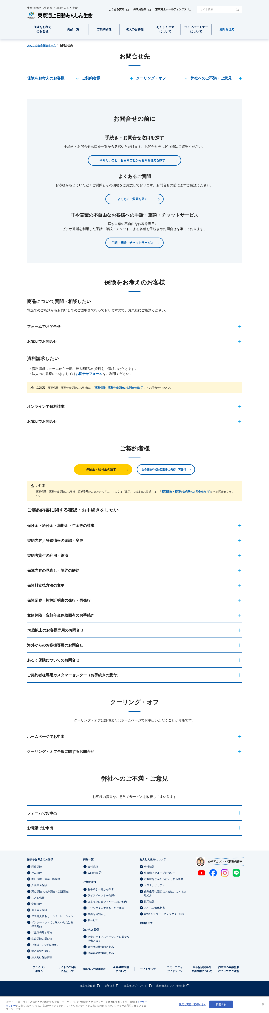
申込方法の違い (40, 951)
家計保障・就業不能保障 (45, 878)
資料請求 (93, 866)
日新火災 (109, 985)
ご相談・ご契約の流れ (44, 944)
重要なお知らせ (97, 914)
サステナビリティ (154, 885)
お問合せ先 (146, 923)
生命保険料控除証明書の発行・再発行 (164, 469)
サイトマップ (148, 969)
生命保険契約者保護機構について (201, 969)
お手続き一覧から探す (101, 889)
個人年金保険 (39, 910)
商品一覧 (88, 859)
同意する (221, 1004)
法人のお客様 (91, 929)
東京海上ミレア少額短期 (170, 985)
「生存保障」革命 (41, 932)
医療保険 (36, 866)
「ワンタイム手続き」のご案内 (106, 907)
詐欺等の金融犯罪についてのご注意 (228, 969)
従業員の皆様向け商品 (101, 953)
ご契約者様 (91, 78)
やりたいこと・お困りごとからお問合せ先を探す (132, 160)
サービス (93, 920)
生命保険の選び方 (41, 938)
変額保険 (36, 903)
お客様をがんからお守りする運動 (163, 878)
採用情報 (149, 901)
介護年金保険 (39, 885)
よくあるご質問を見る (132, 199)
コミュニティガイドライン (175, 969)
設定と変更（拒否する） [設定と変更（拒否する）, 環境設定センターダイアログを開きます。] (192, 1004)
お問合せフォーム (89, 374)
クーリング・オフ (151, 78)
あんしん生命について (153, 859)
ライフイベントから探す (102, 895)
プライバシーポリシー (40, 969)
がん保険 (36, 872)
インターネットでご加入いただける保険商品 (52, 924)
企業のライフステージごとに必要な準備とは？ (108, 938)
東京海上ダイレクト (135, 985)
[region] (134, 1004)
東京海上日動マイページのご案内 (107, 901)
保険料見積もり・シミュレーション (52, 916)
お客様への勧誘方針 (94, 969)
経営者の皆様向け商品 (101, 946)
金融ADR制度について (121, 969)
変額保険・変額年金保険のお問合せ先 (117, 387)
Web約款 (93, 872)
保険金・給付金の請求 (101, 469)
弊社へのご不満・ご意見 (211, 78)
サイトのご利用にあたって (67, 969)
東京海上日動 (87, 985)
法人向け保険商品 (41, 957)
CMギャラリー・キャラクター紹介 (164, 913)
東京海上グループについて (159, 872)
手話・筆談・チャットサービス (132, 242)
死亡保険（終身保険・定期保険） (51, 891)
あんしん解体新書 (154, 907)
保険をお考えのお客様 (45, 78)
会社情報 (149, 866)
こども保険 (37, 897)
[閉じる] (263, 1004)
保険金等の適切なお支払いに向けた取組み (165, 893)
